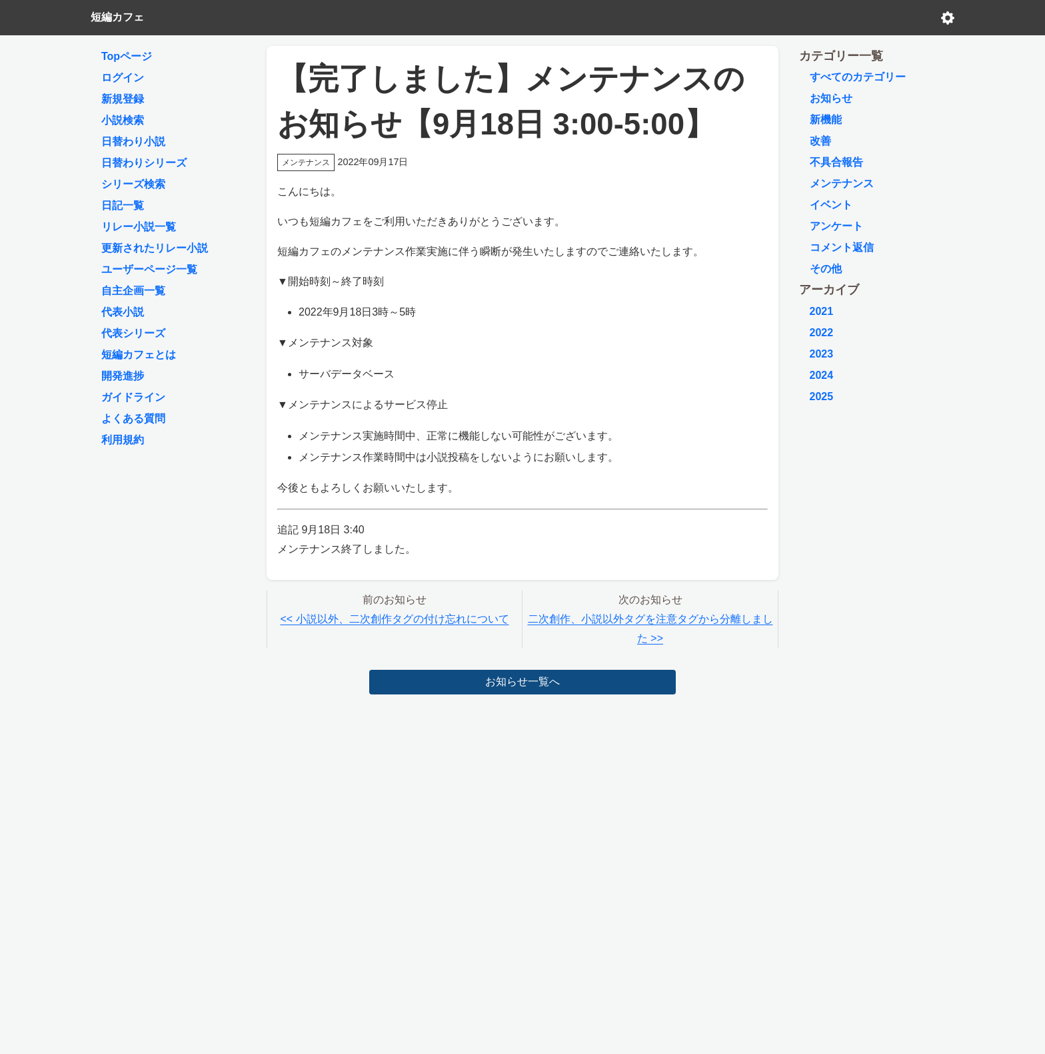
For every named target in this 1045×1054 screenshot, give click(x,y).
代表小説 (122, 312)
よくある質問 (133, 418)
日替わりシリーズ (144, 162)
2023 (822, 354)
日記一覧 (122, 205)
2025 (822, 396)
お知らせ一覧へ (522, 681)
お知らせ (831, 98)
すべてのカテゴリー (858, 77)
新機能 (826, 119)
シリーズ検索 (133, 184)
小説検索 (122, 120)
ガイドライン (133, 397)
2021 (822, 311)
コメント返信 (842, 247)
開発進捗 (122, 376)
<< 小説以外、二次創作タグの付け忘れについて (394, 619)
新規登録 (122, 99)
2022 (822, 332)
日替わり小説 (133, 141)
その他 (826, 268)
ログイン (122, 77)
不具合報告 (836, 162)
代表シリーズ (133, 333)
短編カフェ (117, 17)
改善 (820, 140)
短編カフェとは (138, 354)
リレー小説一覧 (138, 226)
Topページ (126, 56)
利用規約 (122, 439)
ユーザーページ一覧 (149, 269)
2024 (822, 375)
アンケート (836, 226)
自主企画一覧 (133, 290)
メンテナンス (842, 183)
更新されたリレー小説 (154, 248)
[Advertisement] (522, 798)
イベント (831, 204)
